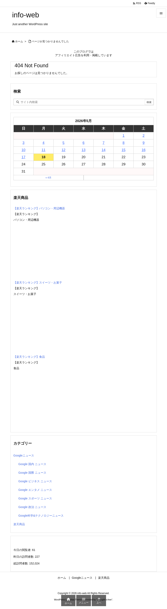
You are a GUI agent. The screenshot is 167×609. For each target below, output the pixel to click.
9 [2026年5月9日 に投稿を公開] (143, 143)
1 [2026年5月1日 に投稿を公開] (123, 136)
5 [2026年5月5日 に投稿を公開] (63, 143)
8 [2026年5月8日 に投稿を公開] (123, 143)
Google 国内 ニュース (32, 464)
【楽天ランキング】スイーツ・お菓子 (37, 282)
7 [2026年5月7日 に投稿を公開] (103, 143)
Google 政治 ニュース (32, 507)
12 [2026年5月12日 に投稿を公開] (63, 150)
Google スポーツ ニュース (35, 498)
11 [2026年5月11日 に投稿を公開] (43, 150)
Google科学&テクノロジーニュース (41, 515)
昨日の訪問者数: (24, 556)
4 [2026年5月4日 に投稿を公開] (43, 143)
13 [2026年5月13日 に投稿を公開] (83, 150)
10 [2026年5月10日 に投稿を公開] (23, 150)
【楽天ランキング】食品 (29, 356)
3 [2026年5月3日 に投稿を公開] (23, 143)
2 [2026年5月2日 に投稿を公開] (143, 136)
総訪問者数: (21, 563)
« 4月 (48, 177)
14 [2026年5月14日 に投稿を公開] (103, 150)
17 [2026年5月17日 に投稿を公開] (23, 157)
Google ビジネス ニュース (35, 481)
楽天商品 (19, 524)
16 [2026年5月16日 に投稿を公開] (143, 150)
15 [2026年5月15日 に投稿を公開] (123, 150)
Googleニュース (23, 455)
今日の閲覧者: (22, 550)
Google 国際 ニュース (32, 472)
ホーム (19, 41)
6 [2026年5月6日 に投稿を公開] (83, 143)
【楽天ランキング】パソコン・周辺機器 (39, 208)
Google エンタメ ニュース (35, 489)
